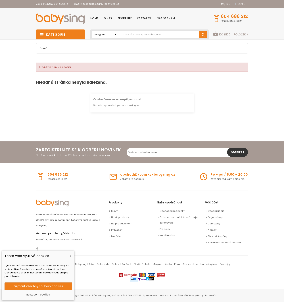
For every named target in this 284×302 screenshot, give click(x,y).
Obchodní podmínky (172, 211)
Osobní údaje (216, 211)
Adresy (212, 230)
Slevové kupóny (217, 236)
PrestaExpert (170, 295)
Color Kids (103, 264)
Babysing (80, 264)
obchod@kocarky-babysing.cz (101, 3)
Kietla (168, 264)
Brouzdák (211, 295)
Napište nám (167, 235)
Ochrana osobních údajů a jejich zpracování (179, 220)
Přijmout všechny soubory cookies (38, 286)
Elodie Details (142, 264)
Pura (177, 264)
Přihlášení (117, 230)
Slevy (114, 211)
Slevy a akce (190, 264)
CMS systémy (195, 295)
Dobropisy (214, 223)
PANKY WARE (133, 295)
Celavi (116, 264)
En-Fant (126, 264)
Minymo (157, 264)
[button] (230, 34)
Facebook (37, 249)
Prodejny (165, 229)
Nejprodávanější (121, 223)
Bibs (91, 264)
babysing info (209, 264)
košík (230, 34)
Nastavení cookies (38, 294)
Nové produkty (120, 217)
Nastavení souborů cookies (224, 242)
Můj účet (116, 236)
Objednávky (215, 217)
